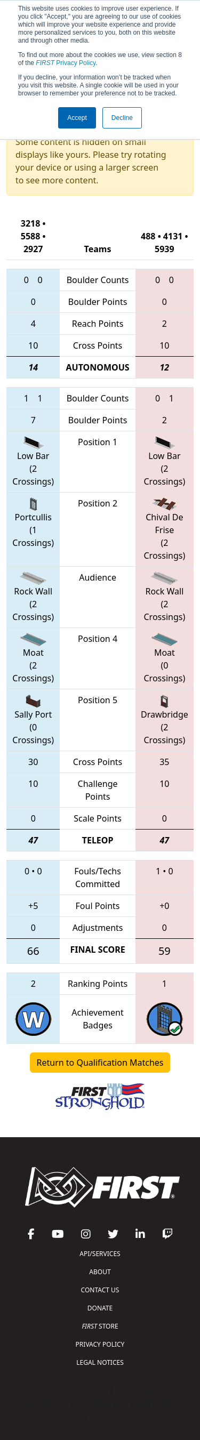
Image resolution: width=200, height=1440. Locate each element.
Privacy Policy (65, 63)
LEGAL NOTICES (100, 1362)
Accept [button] (77, 118)
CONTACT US (100, 1289)
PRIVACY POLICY (100, 1344)
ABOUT (99, 1271)
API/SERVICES (99, 1253)
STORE (100, 1326)
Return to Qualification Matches (100, 1062)
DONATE (100, 1308)
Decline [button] (122, 118)
